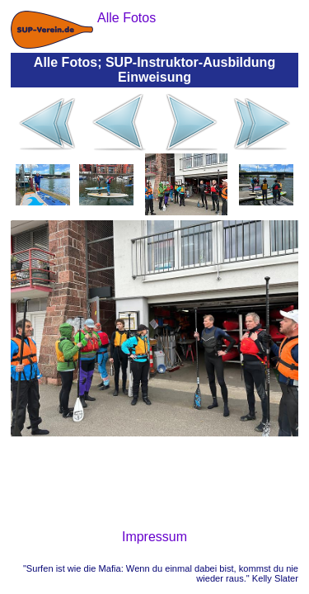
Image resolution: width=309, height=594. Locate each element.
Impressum (154, 537)
